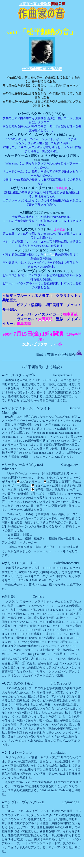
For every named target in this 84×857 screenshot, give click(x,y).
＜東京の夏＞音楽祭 (35, 4)
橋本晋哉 (49, 254)
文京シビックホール (38, 344)
